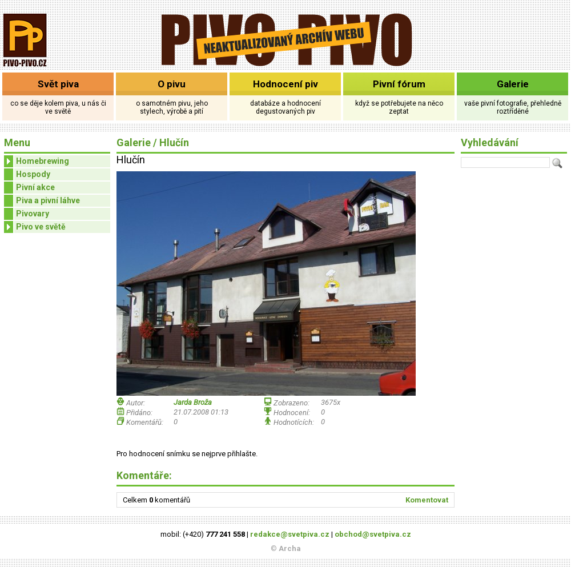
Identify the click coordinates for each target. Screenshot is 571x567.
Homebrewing (36, 161)
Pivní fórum (399, 84)
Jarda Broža (193, 402)
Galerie (513, 84)
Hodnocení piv (285, 84)
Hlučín (174, 142)
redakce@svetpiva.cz (289, 534)
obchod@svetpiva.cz (373, 534)
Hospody (33, 174)
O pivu (172, 84)
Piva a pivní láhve (48, 200)
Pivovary (32, 213)
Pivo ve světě (35, 227)
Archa (290, 548)
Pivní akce (35, 187)
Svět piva (58, 84)
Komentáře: (144, 475)
